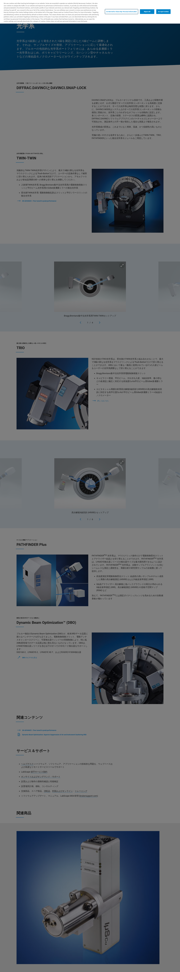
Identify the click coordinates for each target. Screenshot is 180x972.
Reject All (147, 11)
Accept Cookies (163, 11)
